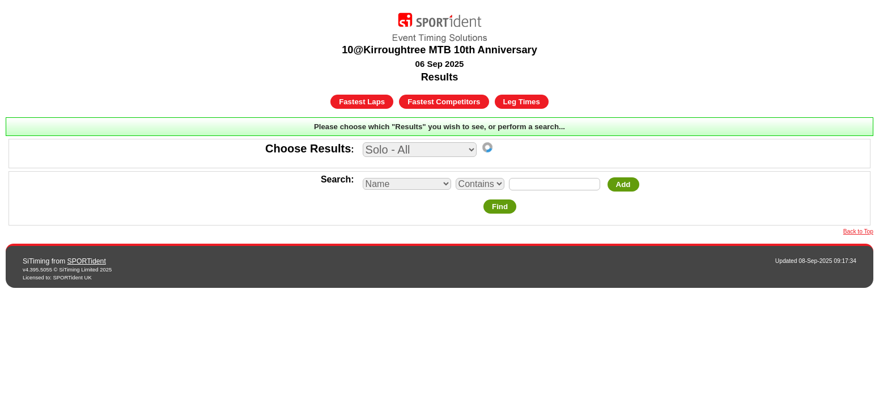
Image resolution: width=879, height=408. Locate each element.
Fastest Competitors (443, 101)
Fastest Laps (362, 101)
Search (336, 179)
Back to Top (858, 231)
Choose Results (308, 148)
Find (500, 206)
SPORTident (86, 261)
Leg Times (521, 101)
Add (623, 184)
